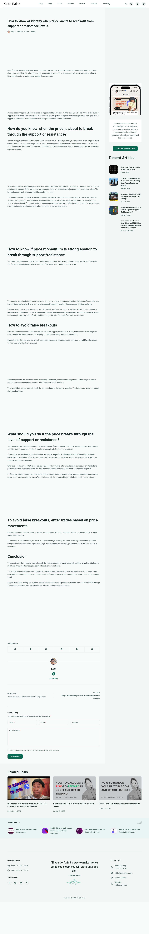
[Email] (92, 649)
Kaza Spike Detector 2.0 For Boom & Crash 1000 (95, 831)
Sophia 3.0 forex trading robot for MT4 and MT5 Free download (61, 831)
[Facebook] (131, 4)
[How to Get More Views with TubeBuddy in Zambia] (113, 831)
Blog (40, 4)
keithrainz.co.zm (121, 885)
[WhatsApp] (144, 4)
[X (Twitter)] (30, 649)
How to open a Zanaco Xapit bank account (26, 831)
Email (43, 722)
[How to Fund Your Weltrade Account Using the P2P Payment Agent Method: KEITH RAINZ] (28, 788)
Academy (106, 4)
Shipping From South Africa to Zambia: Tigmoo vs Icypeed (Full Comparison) (131, 210)
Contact (70, 4)
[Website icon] (53, 674)
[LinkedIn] (61, 649)
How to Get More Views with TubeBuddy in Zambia (129, 831)
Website (75, 722)
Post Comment (15, 756)
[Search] (126, 4)
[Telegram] (27, 883)
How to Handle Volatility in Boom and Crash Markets (119, 804)
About (59, 4)
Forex (33, 32)
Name (12, 722)
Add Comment (15, 730)
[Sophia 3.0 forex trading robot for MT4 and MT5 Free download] (45, 831)
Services (94, 4)
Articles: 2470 (53, 678)
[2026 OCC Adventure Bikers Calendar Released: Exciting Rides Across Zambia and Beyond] (113, 181)
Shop (50, 4)
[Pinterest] (46, 649)
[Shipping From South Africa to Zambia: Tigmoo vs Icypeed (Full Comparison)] (113, 210)
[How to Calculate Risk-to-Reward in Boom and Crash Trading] (74, 788)
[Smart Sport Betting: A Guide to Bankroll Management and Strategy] (113, 196)
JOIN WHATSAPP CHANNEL (125, 148)
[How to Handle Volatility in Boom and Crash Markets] (120, 788)
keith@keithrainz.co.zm (124, 873)
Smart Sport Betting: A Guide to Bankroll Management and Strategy (131, 196)
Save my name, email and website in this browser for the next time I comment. (34, 750)
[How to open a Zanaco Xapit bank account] (10, 831)
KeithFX (82, 4)
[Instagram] (137, 4)
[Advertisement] (53, 53)
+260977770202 (121, 869)
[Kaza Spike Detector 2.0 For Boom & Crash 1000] (79, 831)
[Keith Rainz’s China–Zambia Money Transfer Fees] (113, 169)
